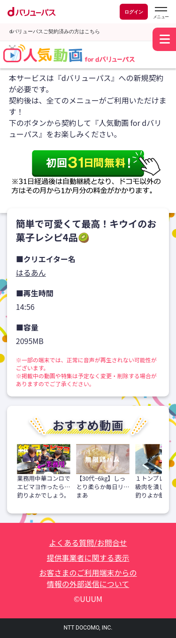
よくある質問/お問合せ (88, 542)
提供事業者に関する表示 (87, 557)
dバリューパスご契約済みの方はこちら (54, 32)
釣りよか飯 (150, 495)
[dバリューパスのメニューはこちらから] (160, 13)
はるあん (31, 272)
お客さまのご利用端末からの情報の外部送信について (88, 578)
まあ (82, 495)
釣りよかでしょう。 (43, 495)
